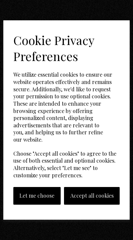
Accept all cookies (92, 195)
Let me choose (36, 195)
